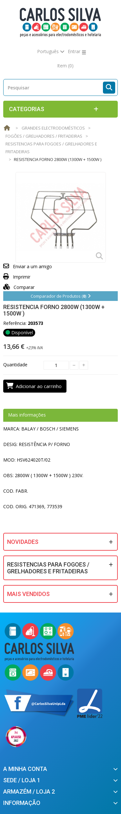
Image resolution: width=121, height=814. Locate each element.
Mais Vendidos (28, 593)
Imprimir (21, 277)
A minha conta (25, 768)
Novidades (22, 541)
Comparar (19, 287)
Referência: (14, 323)
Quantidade (15, 364)
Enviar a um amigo (32, 266)
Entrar (74, 51)
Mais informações (27, 415)
